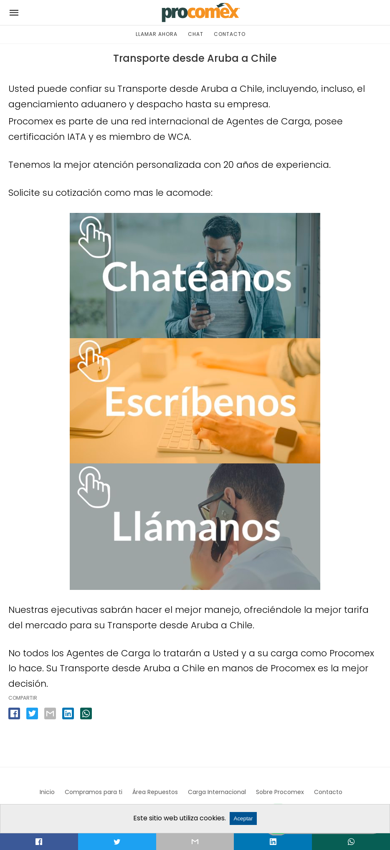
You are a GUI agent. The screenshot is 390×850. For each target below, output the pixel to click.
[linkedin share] (68, 713)
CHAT (195, 34)
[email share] (50, 713)
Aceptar (243, 818)
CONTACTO (230, 34)
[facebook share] (14, 713)
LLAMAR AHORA (156, 34)
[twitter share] (32, 713)
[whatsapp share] (86, 713)
